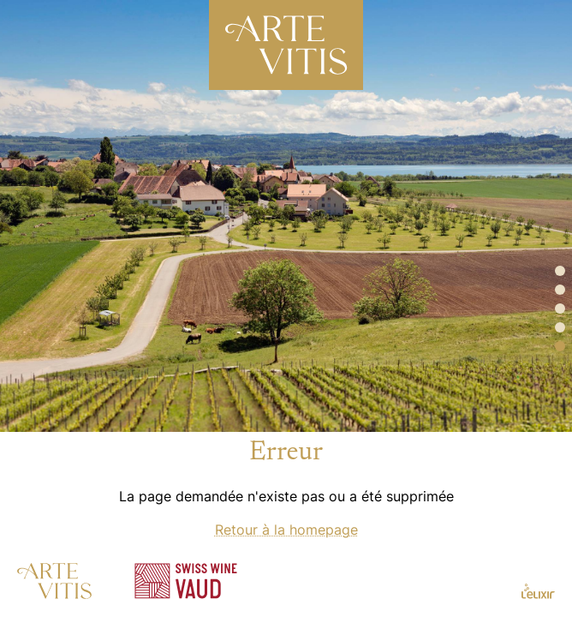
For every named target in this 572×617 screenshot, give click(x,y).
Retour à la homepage (286, 529)
